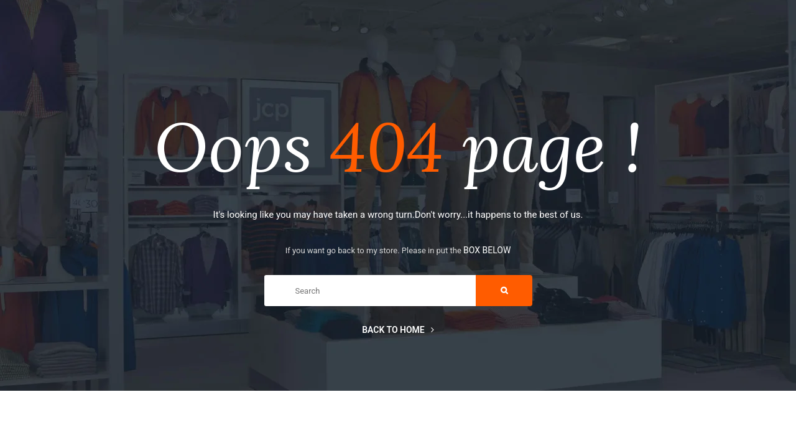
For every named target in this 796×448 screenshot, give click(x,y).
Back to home (398, 330)
